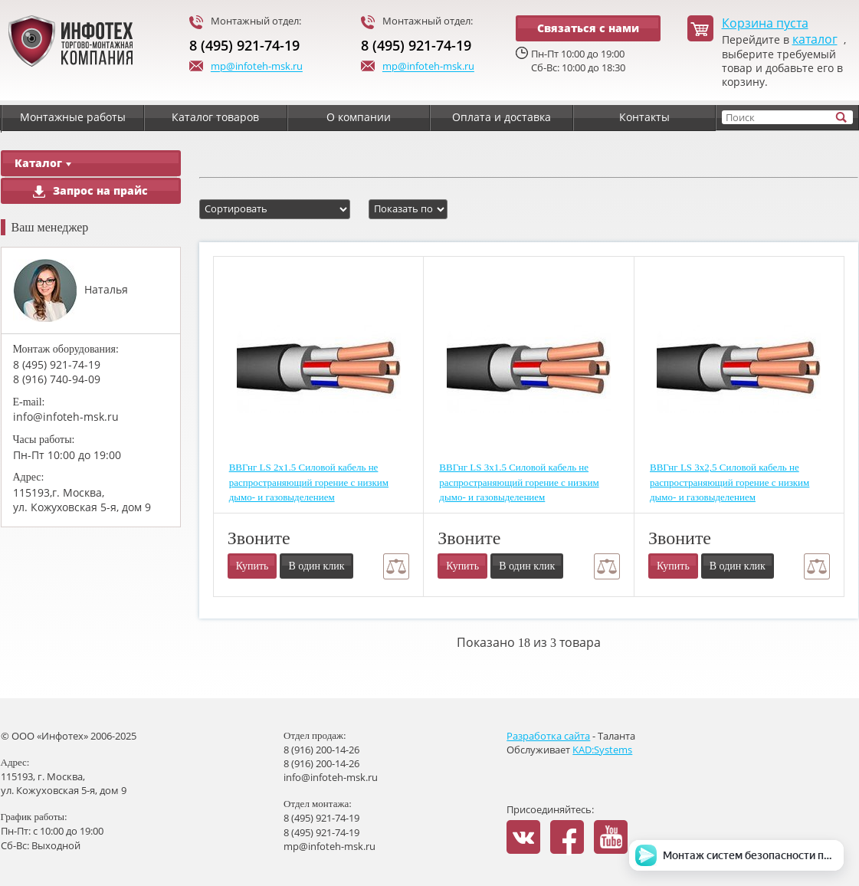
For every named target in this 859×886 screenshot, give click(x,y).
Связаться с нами (588, 28)
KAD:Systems (602, 749)
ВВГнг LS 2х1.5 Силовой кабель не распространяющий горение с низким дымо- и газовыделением (309, 482)
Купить (252, 566)
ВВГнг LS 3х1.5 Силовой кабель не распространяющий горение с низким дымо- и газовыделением (518, 482)
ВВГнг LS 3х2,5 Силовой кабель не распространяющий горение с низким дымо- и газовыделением (729, 482)
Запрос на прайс (90, 190)
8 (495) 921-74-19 (244, 45)
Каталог (43, 163)
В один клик (316, 566)
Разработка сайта (548, 736)
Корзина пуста (765, 23)
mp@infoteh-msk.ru (246, 67)
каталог (815, 39)
